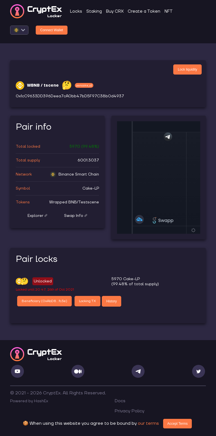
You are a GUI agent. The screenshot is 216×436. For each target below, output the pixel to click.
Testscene (88, 202)
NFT (169, 11)
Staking (94, 11)
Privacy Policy (129, 411)
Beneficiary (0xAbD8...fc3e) (44, 301)
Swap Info (75, 215)
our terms (148, 423)
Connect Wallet (51, 30)
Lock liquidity (187, 69)
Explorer (37, 215)
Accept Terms (177, 424)
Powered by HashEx (29, 401)
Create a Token (144, 11)
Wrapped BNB (63, 202)
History (111, 301)
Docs (119, 401)
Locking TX (87, 301)
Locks (76, 11)
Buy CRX (114, 11)
